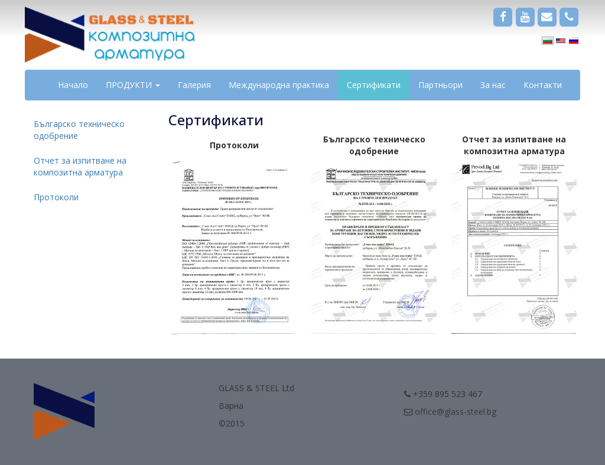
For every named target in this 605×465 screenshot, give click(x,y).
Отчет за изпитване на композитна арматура (80, 166)
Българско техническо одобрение (79, 129)
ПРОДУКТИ (133, 84)
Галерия (194, 84)
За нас (493, 84)
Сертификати (374, 84)
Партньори (440, 84)
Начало (73, 84)
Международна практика (279, 84)
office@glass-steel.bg (455, 411)
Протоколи (56, 197)
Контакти (542, 84)
